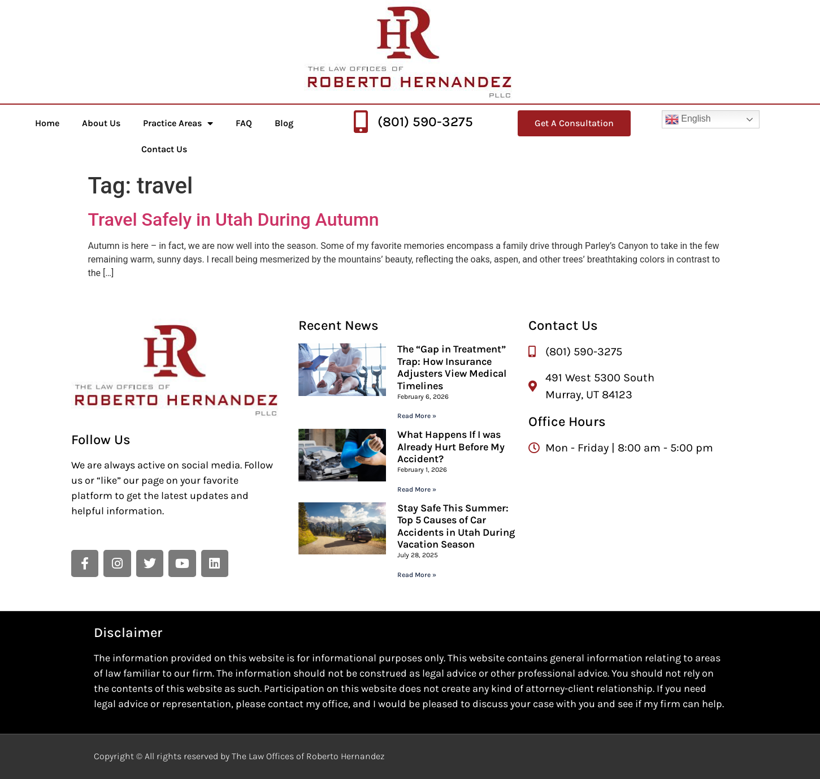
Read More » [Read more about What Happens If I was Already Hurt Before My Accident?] (416, 489)
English (688, 119)
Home (47, 123)
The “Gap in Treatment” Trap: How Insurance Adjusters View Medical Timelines (451, 367)
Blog (284, 123)
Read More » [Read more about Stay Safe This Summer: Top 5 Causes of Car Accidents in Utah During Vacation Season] (416, 575)
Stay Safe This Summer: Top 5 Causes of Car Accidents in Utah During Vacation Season (456, 526)
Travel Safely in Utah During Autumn (233, 219)
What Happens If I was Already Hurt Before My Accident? (451, 446)
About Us (101, 123)
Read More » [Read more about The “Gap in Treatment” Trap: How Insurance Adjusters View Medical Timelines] (416, 416)
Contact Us (164, 149)
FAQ (244, 123)
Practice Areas (178, 123)
